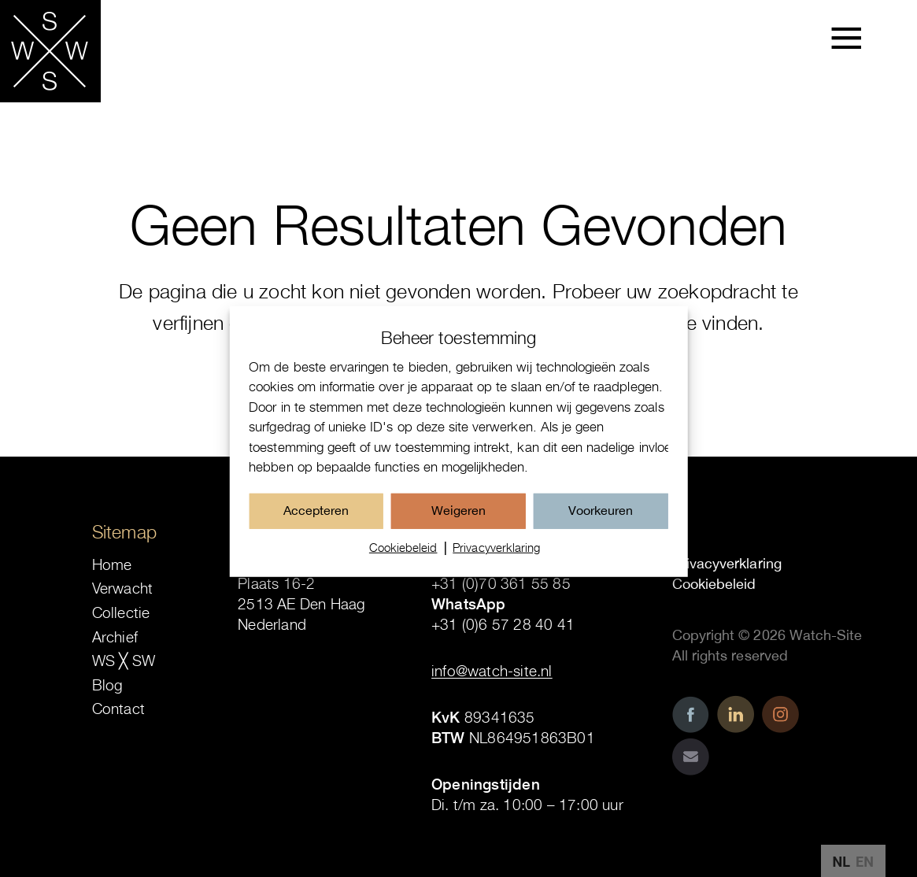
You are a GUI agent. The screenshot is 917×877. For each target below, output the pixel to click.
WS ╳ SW (123, 660)
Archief (115, 637)
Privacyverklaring (496, 558)
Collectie (121, 612)
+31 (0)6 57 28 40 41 (503, 624)
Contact (118, 708)
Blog (108, 685)
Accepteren (316, 521)
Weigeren (458, 521)
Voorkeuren (600, 521)
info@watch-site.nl (492, 670)
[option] (865, 862)
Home (112, 564)
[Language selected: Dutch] (853, 861)
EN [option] (865, 861)
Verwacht (122, 588)
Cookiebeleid (403, 558)
